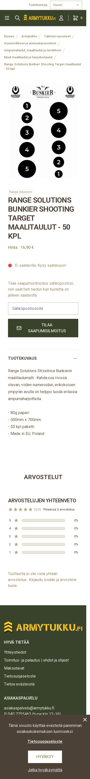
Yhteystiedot (15, 652)
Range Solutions (20, 192)
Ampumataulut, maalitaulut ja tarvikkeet (32, 50)
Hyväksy (45, 756)
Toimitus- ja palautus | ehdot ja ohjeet (36, 660)
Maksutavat (14, 668)
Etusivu (9, 36)
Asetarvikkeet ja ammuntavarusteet (30, 43)
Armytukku (29, 36)
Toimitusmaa (38, 5)
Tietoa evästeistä (19, 684)
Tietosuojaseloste (20, 676)
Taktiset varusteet (57, 36)
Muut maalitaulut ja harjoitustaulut (28, 57)
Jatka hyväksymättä (45, 770)
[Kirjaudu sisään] (61, 18)
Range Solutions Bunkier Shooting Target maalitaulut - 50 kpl (42, 66)
